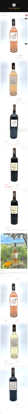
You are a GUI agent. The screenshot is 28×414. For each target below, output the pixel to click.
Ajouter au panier (26, 407)
